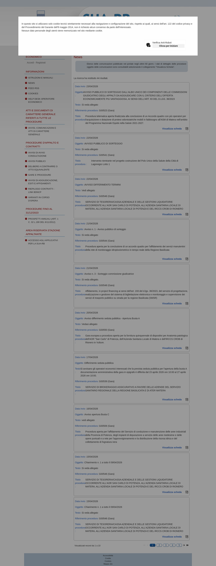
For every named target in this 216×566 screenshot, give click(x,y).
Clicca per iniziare (168, 46)
